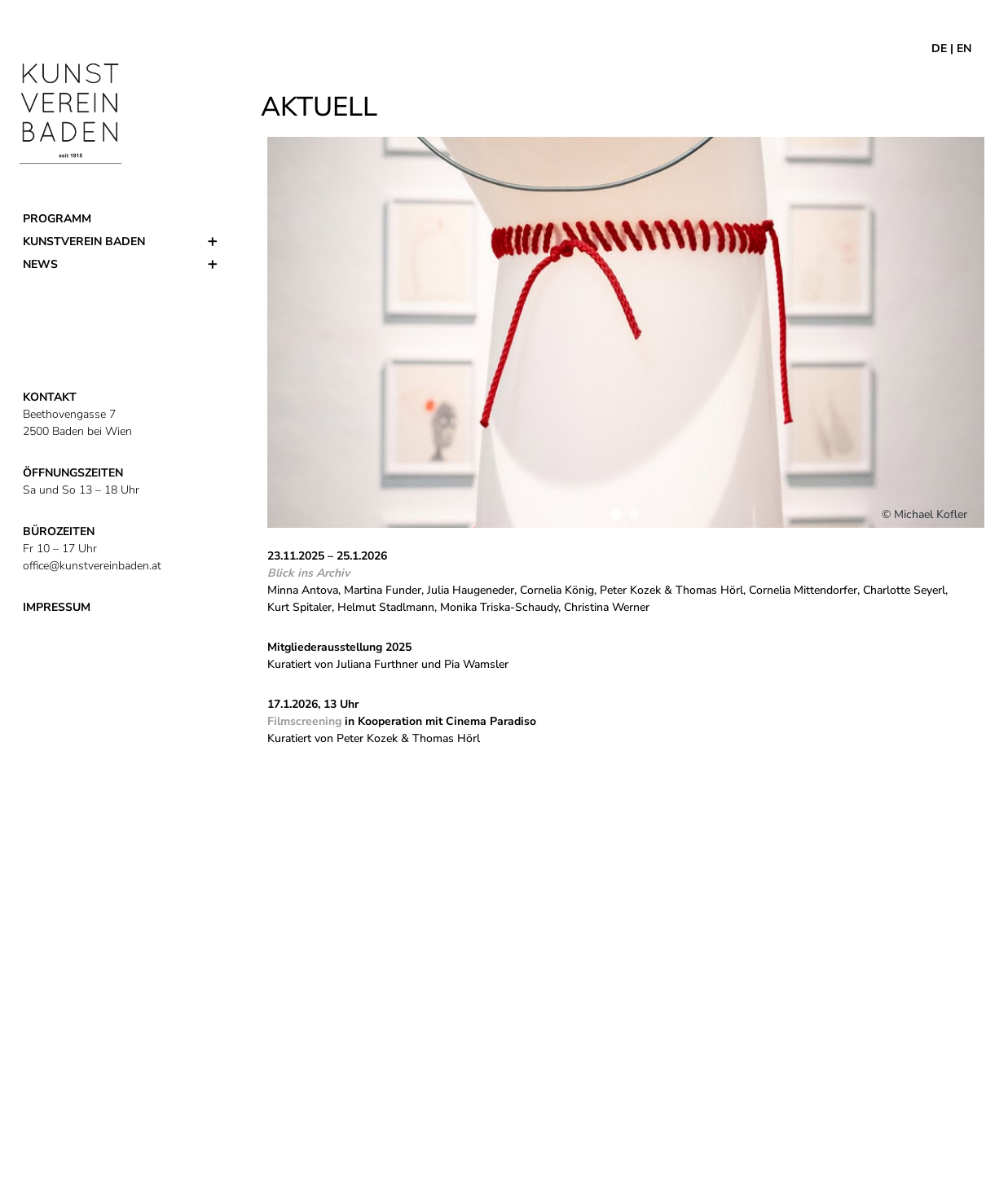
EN (964, 48)
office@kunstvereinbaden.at (92, 565)
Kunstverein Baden (84, 241)
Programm (57, 218)
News (40, 264)
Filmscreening (304, 721)
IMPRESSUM (56, 607)
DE (939, 48)
